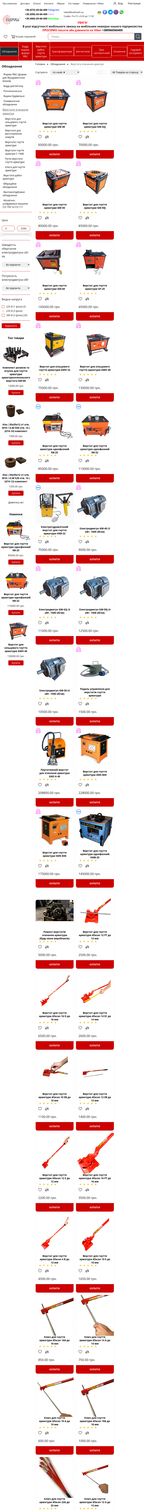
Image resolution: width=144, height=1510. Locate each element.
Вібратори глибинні (85, 1473)
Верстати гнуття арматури (14, 143)
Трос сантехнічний (102, 51)
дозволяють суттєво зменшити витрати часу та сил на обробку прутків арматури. (72, 1424)
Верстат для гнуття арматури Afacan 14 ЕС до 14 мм (125, 713)
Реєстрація (134, 3)
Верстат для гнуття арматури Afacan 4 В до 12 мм (89, 880)
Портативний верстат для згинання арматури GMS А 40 (89, 546)
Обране (61, 3)
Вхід (120, 3)
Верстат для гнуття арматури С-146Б (89, 1382)
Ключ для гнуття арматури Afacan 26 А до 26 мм (52, 1131)
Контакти (48, 3)
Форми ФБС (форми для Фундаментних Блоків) (14, 78)
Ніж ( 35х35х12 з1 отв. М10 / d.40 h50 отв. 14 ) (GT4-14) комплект (16, 428)
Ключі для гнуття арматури (15, 168)
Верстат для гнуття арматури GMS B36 (52, 629)
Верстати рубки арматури (12, 177)
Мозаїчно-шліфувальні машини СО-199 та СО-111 (15, 204)
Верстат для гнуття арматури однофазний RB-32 (15, 597)
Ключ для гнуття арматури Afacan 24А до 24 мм (88, 1215)
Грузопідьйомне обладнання (83, 1498)
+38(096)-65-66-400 (131, 1470)
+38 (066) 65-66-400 (42, 18)
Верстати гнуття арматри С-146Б (14, 152)
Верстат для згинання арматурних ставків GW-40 (32, 1429)
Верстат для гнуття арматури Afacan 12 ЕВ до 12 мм (88, 797)
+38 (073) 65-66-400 (42, 9)
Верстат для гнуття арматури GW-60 (89, 211)
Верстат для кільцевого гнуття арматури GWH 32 (52, 295)
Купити (16, 392)
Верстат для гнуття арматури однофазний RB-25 (15, 547)
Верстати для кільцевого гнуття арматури (15, 122)
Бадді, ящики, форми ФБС (25, 51)
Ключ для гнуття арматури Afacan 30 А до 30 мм (52, 1299)
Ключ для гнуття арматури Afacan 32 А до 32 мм (52, 1215)
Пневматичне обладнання (11, 102)
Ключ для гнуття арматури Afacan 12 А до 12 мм (124, 1048)
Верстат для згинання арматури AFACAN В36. (89, 1299)
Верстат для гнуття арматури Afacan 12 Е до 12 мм (124, 797)
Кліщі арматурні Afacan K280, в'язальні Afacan (125, 1215)
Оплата (37, 3)
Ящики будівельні (14, 96)
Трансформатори (62, 51)
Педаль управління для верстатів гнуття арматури (52, 546)
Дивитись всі (16, 502)
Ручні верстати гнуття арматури (15, 160)
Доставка (25, 3)
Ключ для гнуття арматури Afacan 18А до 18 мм (52, 1048)
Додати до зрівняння (48, 139)
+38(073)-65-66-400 (131, 1467)
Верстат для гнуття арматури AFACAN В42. (125, 1299)
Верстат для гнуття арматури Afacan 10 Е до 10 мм (124, 880)
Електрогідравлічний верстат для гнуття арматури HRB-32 (88, 379)
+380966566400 (112, 30)
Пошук (137, 36)
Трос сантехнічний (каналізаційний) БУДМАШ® (85, 1480)
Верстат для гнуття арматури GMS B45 (125, 546)
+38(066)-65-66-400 (131, 1473)
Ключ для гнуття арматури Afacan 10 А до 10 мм (124, 964)
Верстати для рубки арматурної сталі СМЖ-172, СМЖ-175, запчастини (53, 1503)
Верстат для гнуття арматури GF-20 (52, 1382)
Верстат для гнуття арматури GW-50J (52, 211)
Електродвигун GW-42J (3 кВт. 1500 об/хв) (52, 462)
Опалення (119, 51)
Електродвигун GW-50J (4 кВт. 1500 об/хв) (88, 462)
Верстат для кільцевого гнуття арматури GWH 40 (16, 648)
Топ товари (73, 3)
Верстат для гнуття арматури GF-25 (125, 211)
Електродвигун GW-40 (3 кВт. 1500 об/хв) (125, 378)
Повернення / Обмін (93, 3)
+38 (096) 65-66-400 (40, 14)
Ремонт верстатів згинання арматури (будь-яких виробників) (124, 629)
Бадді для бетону (13, 86)
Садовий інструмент (135, 51)
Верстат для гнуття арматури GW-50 (125, 127)
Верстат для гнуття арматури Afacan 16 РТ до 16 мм (52, 880)
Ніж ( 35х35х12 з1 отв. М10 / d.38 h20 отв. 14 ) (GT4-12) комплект (16, 478)
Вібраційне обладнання (10, 185)
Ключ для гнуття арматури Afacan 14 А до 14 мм (88, 964)
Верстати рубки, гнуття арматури (41, 51)
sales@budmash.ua (75, 12)
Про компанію (10, 3)
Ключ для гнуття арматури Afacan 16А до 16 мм (52, 964)
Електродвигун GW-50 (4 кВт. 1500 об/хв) (125, 462)
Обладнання (9, 51)
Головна (40, 64)
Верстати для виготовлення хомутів (13, 134)
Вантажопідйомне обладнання (14, 193)
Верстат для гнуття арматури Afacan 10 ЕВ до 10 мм (52, 797)
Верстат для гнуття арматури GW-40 (52, 127)
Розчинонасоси (12, 91)
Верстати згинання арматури (41, 1448)
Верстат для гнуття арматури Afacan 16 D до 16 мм (88, 713)
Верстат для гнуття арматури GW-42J (89, 127)
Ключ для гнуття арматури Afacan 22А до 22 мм (88, 1048)
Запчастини (83, 51)
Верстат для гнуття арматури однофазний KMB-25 (89, 630)
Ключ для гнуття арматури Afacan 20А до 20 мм (88, 1131)
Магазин (137, 1483)
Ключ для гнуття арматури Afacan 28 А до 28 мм (124, 1131)
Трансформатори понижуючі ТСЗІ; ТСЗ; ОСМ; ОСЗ (53, 1470)
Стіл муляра (45, 1496)
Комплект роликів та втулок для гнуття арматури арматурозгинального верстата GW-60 (16, 374)
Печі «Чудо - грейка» (86, 1486)
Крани (77, 1493)
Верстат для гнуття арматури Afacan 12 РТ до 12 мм (52, 713)
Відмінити (11, 325)
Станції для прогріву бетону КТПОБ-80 (50, 1478)
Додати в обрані (41, 139)
